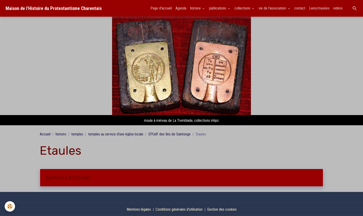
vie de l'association (273, 8)
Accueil (45, 134)
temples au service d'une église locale (115, 134)
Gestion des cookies (222, 209)
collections (243, 8)
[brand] (53, 8)
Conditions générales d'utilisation (179, 209)
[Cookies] (10, 206)
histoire (196, 8)
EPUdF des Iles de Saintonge (169, 134)
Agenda (180, 8)
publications (218, 8)
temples (77, 134)
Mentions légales (139, 209)
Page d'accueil (161, 8)
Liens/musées (319, 8)
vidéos (338, 8)
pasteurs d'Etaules (68, 178)
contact (299, 8)
